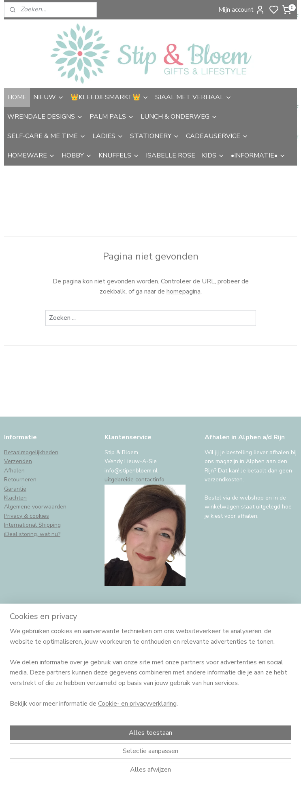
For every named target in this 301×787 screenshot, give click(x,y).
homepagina (184, 291)
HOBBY (77, 155)
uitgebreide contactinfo (134, 479)
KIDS (213, 155)
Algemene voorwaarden (35, 506)
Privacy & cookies (26, 516)
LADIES (108, 136)
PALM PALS (112, 116)
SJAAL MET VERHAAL (193, 97)
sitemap (194, 772)
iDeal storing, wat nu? (32, 534)
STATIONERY (154, 136)
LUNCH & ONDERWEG (179, 116)
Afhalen (14, 470)
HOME (17, 97)
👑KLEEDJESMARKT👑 (109, 97)
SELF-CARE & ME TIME (46, 136)
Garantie (15, 489)
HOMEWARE (31, 155)
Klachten (15, 498)
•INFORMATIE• (258, 155)
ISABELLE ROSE (170, 155)
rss (208, 772)
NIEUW (48, 97)
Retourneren (20, 479)
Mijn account (241, 10)
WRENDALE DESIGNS (45, 116)
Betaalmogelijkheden (31, 452)
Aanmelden (27, 715)
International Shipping (32, 525)
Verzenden (18, 461)
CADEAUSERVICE (217, 136)
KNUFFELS (118, 155)
